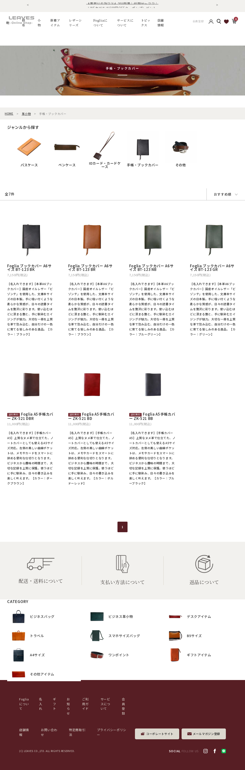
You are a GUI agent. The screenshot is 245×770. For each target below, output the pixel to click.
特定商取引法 (77, 732)
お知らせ (68, 706)
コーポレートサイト (159, 734)
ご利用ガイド (85, 704)
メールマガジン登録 (206, 734)
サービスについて (105, 704)
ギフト (54, 704)
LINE (224, 751)
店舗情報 (160, 22)
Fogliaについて (100, 22)
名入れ (40, 704)
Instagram (205, 751)
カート (234, 22)
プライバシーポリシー (111, 732)
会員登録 (198, 23)
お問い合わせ (49, 732)
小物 (39, 22)
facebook (214, 751)
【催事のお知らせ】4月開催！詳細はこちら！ (122, 5)
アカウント (211, 22)
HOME (9, 113)
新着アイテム (55, 22)
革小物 (26, 114)
